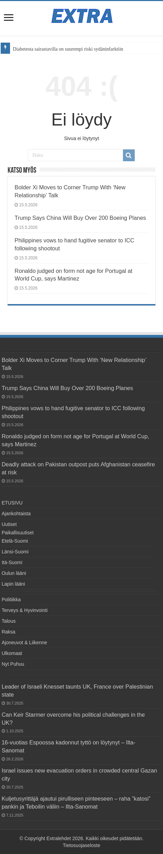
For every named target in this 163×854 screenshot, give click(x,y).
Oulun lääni (14, 573)
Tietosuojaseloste (81, 845)
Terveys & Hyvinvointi (25, 610)
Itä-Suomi (12, 562)
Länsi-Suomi (15, 551)
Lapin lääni (13, 584)
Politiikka (11, 599)
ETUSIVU (12, 503)
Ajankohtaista (16, 513)
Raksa (9, 632)
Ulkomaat (12, 653)
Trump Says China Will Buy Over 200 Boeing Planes (80, 218)
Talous (9, 621)
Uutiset (9, 524)
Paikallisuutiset (18, 532)
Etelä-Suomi (15, 541)
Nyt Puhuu (13, 664)
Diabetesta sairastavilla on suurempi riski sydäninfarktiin (68, 49)
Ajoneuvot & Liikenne (24, 642)
